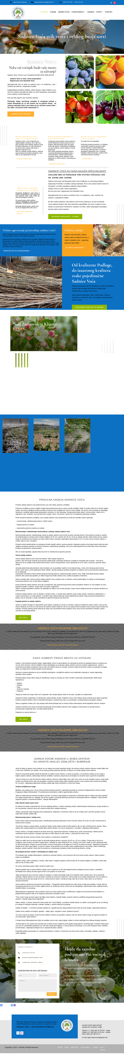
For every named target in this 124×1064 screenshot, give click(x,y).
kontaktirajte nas (24, 159)
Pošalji (51, 994)
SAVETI (99, 12)
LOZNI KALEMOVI (78, 12)
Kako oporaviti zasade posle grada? (15, 425)
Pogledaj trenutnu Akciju (25, 212)
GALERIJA (90, 12)
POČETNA (44, 12)
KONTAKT (108, 12)
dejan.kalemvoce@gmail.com (44, 2)
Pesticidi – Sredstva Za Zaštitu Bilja (77, 426)
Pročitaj (15, 442)
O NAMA (53, 12)
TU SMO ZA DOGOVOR (74, 248)
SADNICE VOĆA (64, 12)
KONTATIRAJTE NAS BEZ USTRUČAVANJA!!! (62, 645)
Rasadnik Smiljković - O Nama (65, 216)
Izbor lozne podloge (46, 424)
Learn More (87, 158)
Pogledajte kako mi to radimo (89, 307)
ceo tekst (23, 617)
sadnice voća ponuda (21, 114)
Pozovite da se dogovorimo (16, 251)
